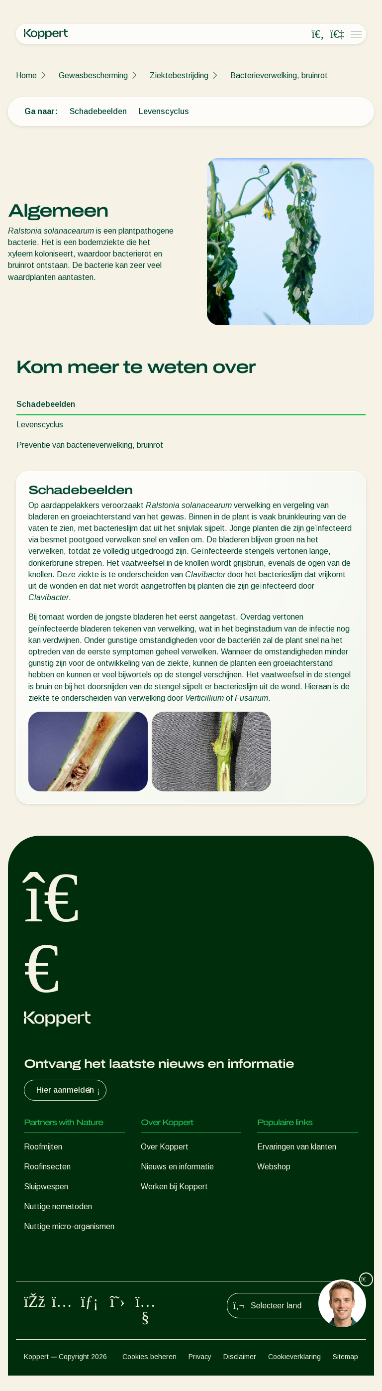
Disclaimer (239, 1372)
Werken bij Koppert (174, 1186)
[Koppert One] (337, 34)
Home (26, 75)
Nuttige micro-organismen (69, 1226)
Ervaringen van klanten (296, 1146)
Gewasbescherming (93, 75)
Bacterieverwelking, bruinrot (279, 75)
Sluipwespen (46, 1186)
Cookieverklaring (294, 1372)
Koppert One (279, 1186)
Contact (155, 1206)
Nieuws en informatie (177, 1166)
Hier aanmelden (69, 1090)
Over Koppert (165, 1146)
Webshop (273, 1166)
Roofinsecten (47, 1166)
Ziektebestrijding (179, 75)
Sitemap (345, 1372)
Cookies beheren (149, 1372)
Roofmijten (43, 1146)
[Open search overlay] (318, 34)
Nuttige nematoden (58, 1206)
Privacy (200, 1372)
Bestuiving (42, 1266)
